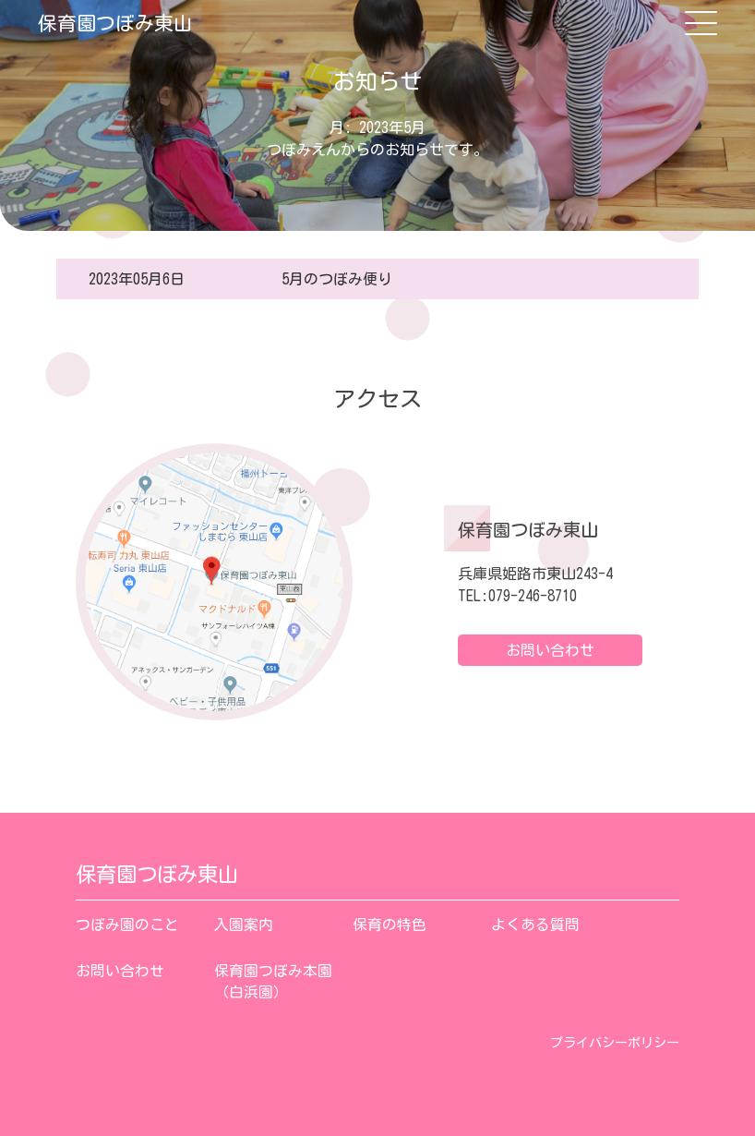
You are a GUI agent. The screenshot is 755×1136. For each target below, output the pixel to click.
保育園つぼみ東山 (115, 23)
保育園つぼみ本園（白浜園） (273, 981)
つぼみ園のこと (127, 924)
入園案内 (243, 924)
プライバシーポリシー (614, 1042)
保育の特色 (389, 924)
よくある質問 (535, 924)
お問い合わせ (550, 650)
